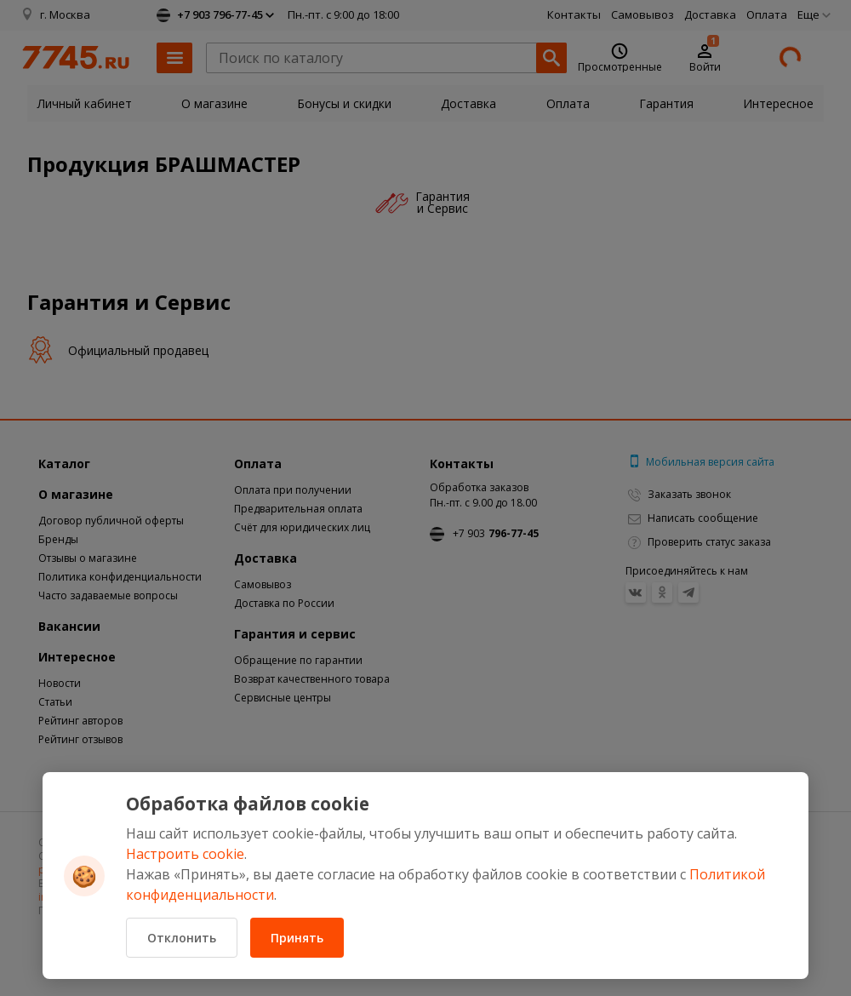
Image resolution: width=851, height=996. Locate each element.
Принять (297, 938)
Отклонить (181, 938)
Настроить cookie (185, 853)
